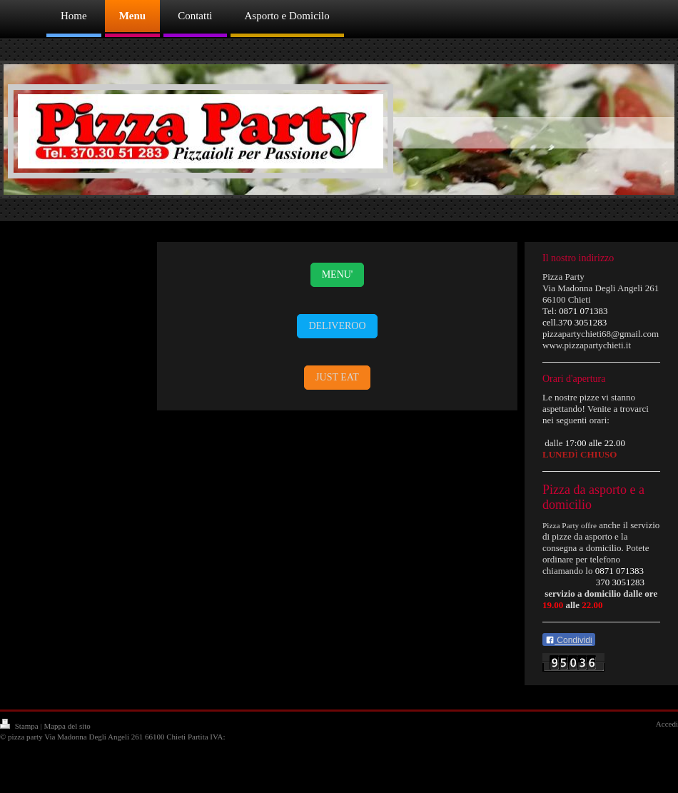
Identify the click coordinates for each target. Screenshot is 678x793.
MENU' (337, 274)
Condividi (568, 640)
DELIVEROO (336, 325)
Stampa (20, 726)
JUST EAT (337, 377)
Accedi (667, 723)
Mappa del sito (67, 726)
